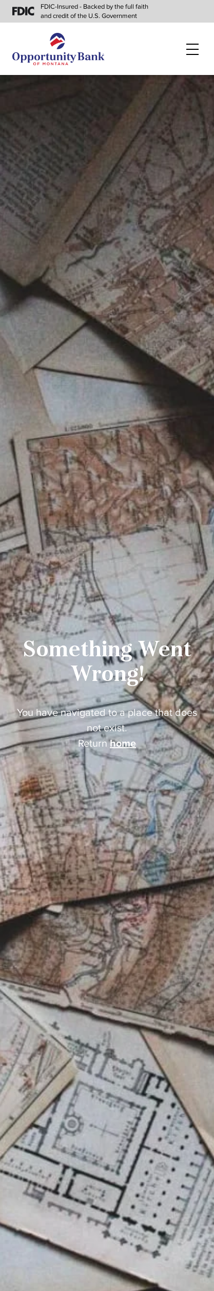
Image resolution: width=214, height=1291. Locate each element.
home (123, 743)
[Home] (58, 49)
